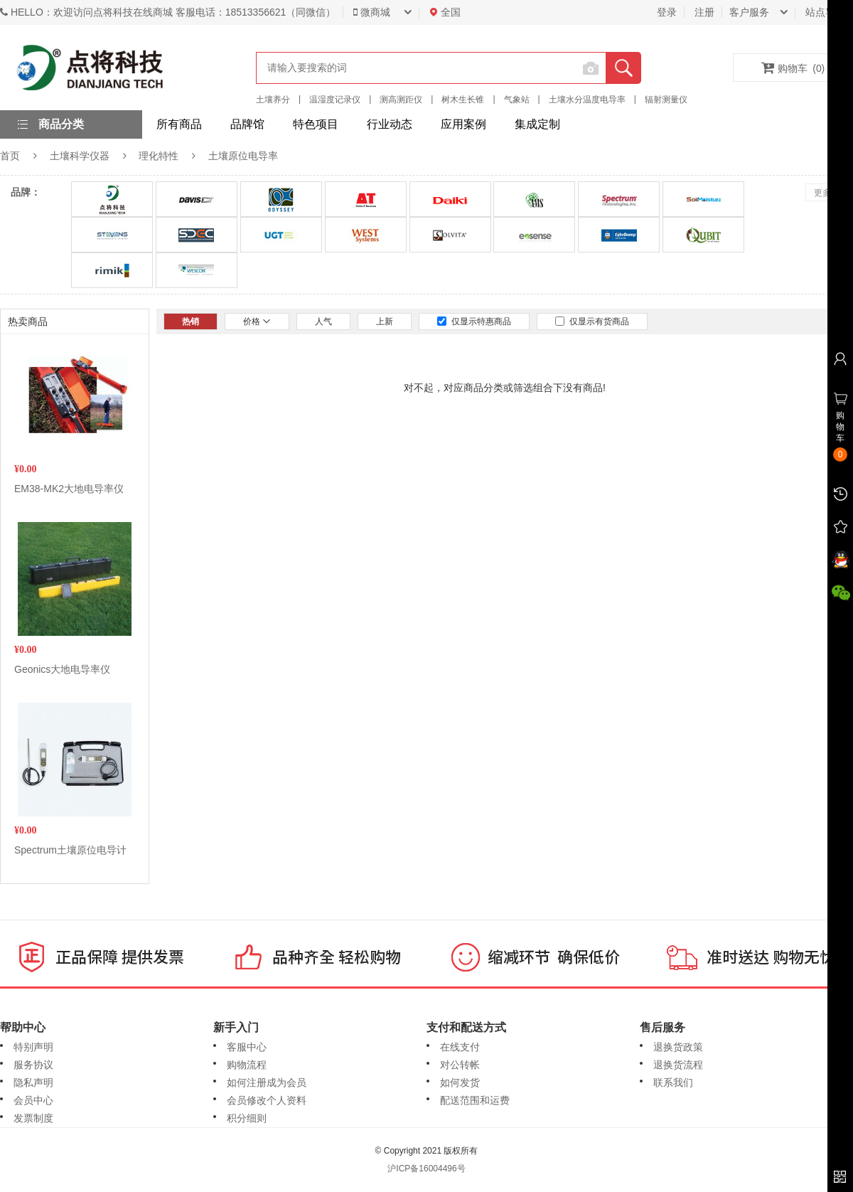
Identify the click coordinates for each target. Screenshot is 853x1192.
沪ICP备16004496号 (426, 1169)
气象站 (517, 100)
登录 (667, 12)
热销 (190, 321)
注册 (704, 12)
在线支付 (460, 1047)
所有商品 (179, 124)
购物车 (793, 67)
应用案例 (463, 124)
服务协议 (33, 1064)
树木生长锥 (462, 100)
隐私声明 (33, 1082)
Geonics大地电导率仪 (62, 669)
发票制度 (33, 1118)
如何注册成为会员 (266, 1082)
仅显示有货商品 (592, 321)
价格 (257, 321)
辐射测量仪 (666, 100)
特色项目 (315, 124)
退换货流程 (678, 1064)
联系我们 (673, 1082)
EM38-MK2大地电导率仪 (69, 488)
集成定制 (537, 124)
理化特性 (158, 155)
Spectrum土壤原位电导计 (70, 850)
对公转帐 (460, 1064)
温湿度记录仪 (334, 100)
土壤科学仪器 (79, 155)
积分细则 (247, 1118)
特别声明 (33, 1047)
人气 (323, 321)
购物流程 (247, 1064)
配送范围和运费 (475, 1100)
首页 (10, 155)
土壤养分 (273, 100)
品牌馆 (247, 124)
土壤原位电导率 (243, 155)
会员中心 (33, 1100)
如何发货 (460, 1082)
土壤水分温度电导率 (587, 100)
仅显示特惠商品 (474, 321)
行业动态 (389, 124)
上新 (384, 321)
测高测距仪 (401, 100)
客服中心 (247, 1047)
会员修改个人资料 (266, 1100)
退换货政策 (678, 1047)
